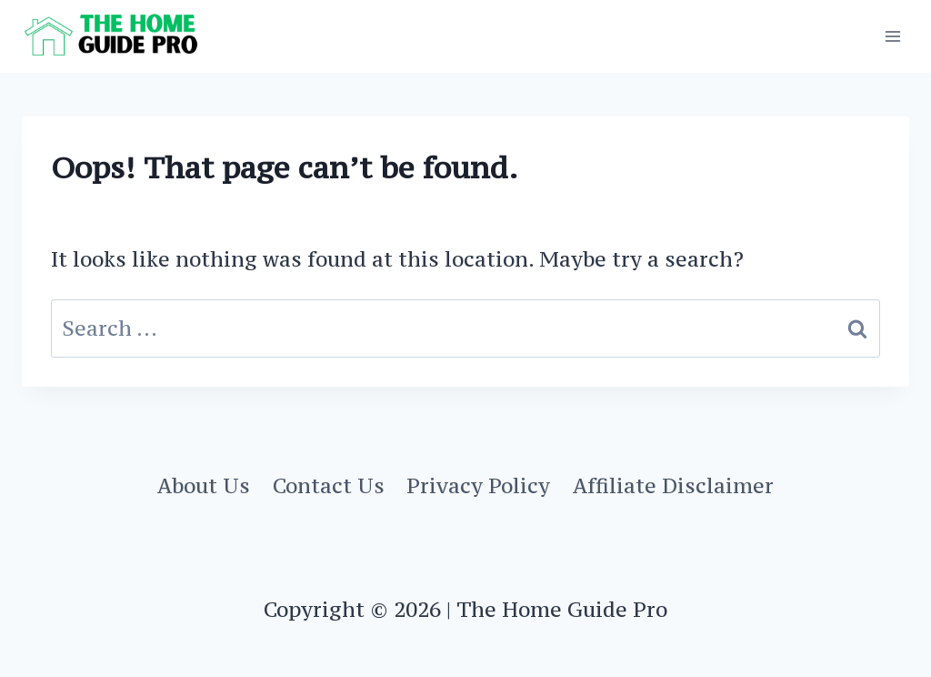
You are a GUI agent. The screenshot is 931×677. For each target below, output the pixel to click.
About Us (203, 485)
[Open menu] (892, 36)
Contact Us (329, 485)
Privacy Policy (478, 485)
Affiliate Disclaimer (673, 485)
